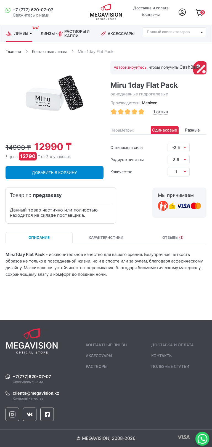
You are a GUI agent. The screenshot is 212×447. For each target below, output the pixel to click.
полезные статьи (170, 366)
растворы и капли (76, 33)
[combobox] (174, 32)
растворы (96, 366)
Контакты (151, 15)
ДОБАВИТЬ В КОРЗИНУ (54, 172)
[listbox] (179, 147)
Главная (13, 51)
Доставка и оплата (151, 8)
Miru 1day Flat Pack (95, 51)
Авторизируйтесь (130, 67)
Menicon (149, 102)
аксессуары (121, 33)
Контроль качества (109, 395)
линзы (23, 33)
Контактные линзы (49, 51)
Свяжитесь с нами (109, 379)
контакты (162, 355)
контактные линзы (106, 344)
